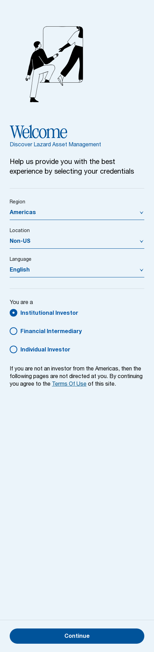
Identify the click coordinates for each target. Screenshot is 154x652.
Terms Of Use (69, 384)
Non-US (20, 242)
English (20, 270)
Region (17, 202)
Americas (23, 213)
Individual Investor (45, 350)
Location (20, 231)
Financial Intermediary (51, 332)
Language (20, 259)
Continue (77, 637)
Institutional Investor (49, 313)
